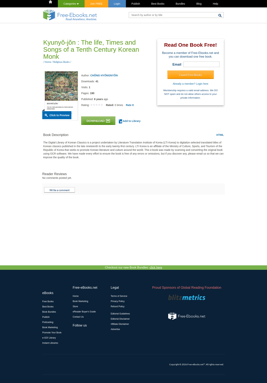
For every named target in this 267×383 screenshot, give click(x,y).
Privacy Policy (118, 301)
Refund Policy (117, 306)
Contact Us (78, 317)
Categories (71, 3)
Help (215, 3)
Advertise (115, 329)
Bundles (180, 3)
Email (176, 64)
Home (76, 296)
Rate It (130, 105)
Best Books (157, 3)
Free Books (48, 301)
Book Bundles (49, 312)
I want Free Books (190, 75)
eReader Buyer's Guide (84, 311)
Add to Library (130, 121)
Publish (135, 3)
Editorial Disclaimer (120, 319)
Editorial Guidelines (120, 313)
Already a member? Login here (190, 83)
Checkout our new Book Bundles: (133, 267)
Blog (199, 3)
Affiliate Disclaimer (120, 324)
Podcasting (47, 322)
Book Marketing (50, 327)
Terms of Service (119, 296)
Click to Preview (59, 115)
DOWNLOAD (98, 120)
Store (75, 306)
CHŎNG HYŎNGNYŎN (104, 75)
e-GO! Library (49, 337)
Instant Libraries (50, 343)
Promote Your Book (51, 332)
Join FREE (96, 3)
